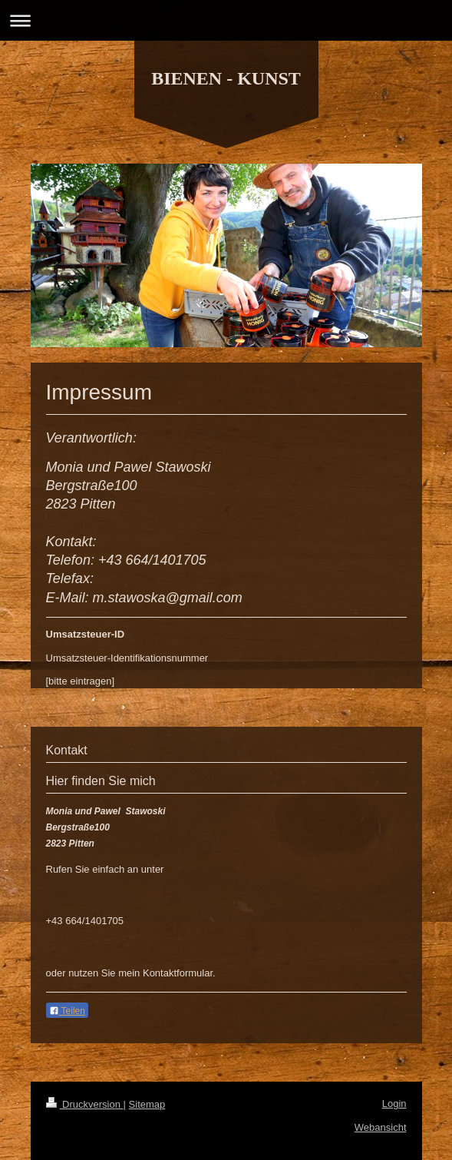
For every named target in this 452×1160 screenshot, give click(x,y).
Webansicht (381, 1127)
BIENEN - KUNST (226, 78)
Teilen (67, 1011)
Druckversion (85, 1104)
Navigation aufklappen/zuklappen (226, 20)
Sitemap (147, 1104)
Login (394, 1103)
